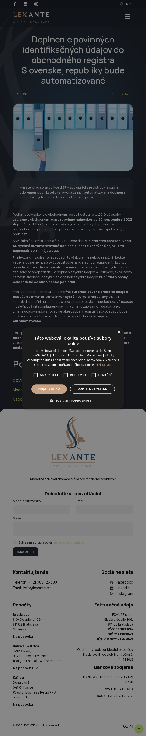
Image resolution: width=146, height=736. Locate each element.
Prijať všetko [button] (49, 389)
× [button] (119, 332)
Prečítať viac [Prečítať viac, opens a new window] (103, 365)
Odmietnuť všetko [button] (92, 389)
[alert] (73, 368)
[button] (73, 400)
